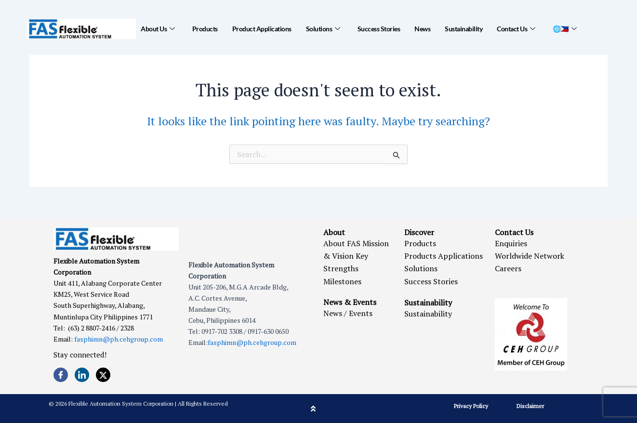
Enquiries (511, 243)
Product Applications (262, 29)
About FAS (341, 243)
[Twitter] (103, 375)
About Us (158, 29)
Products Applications (443, 256)
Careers (508, 268)
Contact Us (516, 29)
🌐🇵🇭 (565, 29)
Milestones (342, 281)
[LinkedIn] (82, 375)
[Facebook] (60, 375)
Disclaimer (530, 406)
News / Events (347, 313)
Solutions (323, 29)
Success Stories (379, 29)
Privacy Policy (471, 406)
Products (205, 29)
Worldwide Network (529, 256)
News (422, 29)
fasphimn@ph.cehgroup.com (118, 339)
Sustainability (463, 29)
